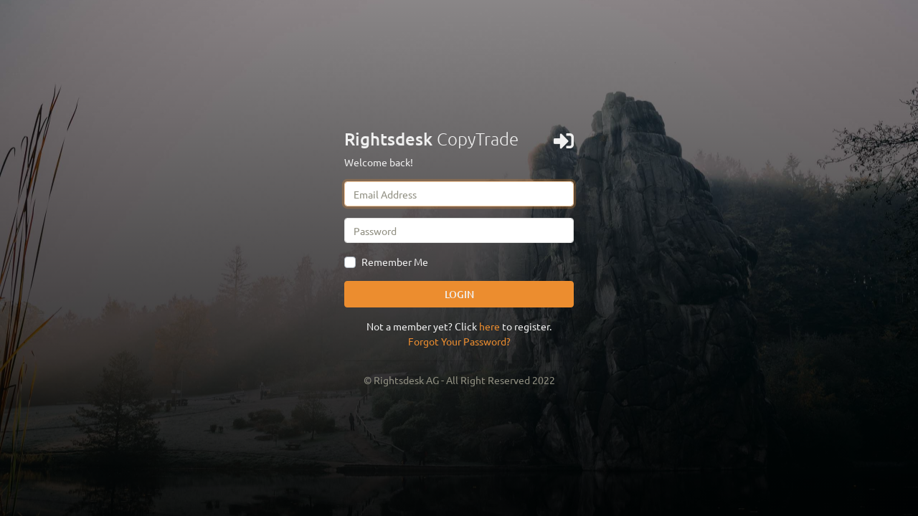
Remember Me (394, 261)
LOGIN (459, 294)
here (489, 326)
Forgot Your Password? (459, 341)
